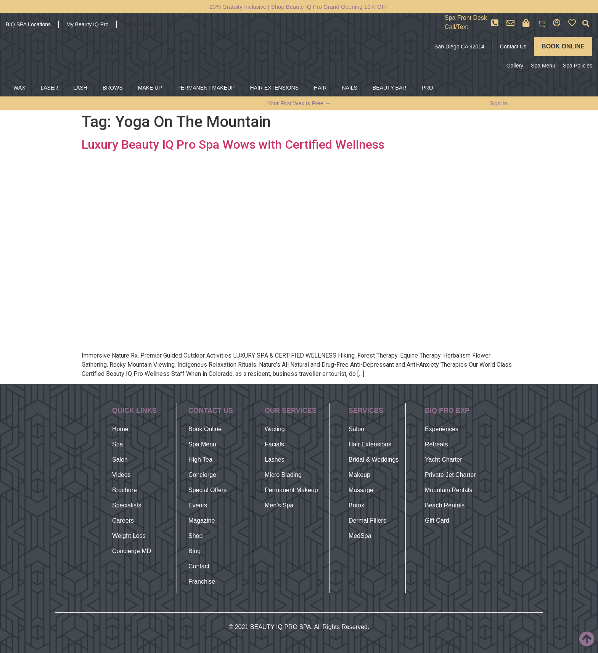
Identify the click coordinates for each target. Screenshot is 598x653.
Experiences (441, 429)
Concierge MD (131, 551)
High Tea (200, 459)
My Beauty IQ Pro (87, 24)
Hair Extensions (370, 444)
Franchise (201, 581)
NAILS (349, 88)
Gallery (514, 66)
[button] (586, 23)
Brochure (124, 490)
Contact (198, 566)
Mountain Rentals (449, 490)
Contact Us (513, 46)
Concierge (202, 475)
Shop (195, 536)
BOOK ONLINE (563, 46)
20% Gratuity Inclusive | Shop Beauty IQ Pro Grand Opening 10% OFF (299, 6)
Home (120, 429)
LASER (49, 88)
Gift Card (437, 520)
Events (197, 505)
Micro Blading (283, 475)
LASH (80, 88)
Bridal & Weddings (374, 459)
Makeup (359, 475)
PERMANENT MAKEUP (206, 88)
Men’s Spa (279, 505)
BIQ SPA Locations (28, 24)
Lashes (275, 459)
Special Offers (207, 490)
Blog (194, 551)
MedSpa (360, 536)
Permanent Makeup (291, 490)
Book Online (205, 429)
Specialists (126, 505)
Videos (121, 475)
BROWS (113, 88)
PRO (427, 88)
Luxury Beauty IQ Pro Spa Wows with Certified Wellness (233, 144)
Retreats (436, 444)
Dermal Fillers (367, 520)
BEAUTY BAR (389, 88)
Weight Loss (129, 536)
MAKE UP (150, 88)
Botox (356, 505)
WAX (19, 88)
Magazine (201, 520)
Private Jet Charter (450, 475)
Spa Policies (577, 66)
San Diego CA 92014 (459, 46)
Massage (361, 490)
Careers (123, 520)
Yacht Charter (443, 459)
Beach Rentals (445, 505)
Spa (117, 444)
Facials (274, 444)
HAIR (320, 88)
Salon (120, 459)
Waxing (275, 429)
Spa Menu (543, 66)
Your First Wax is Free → (299, 103)
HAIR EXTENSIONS (274, 88)
